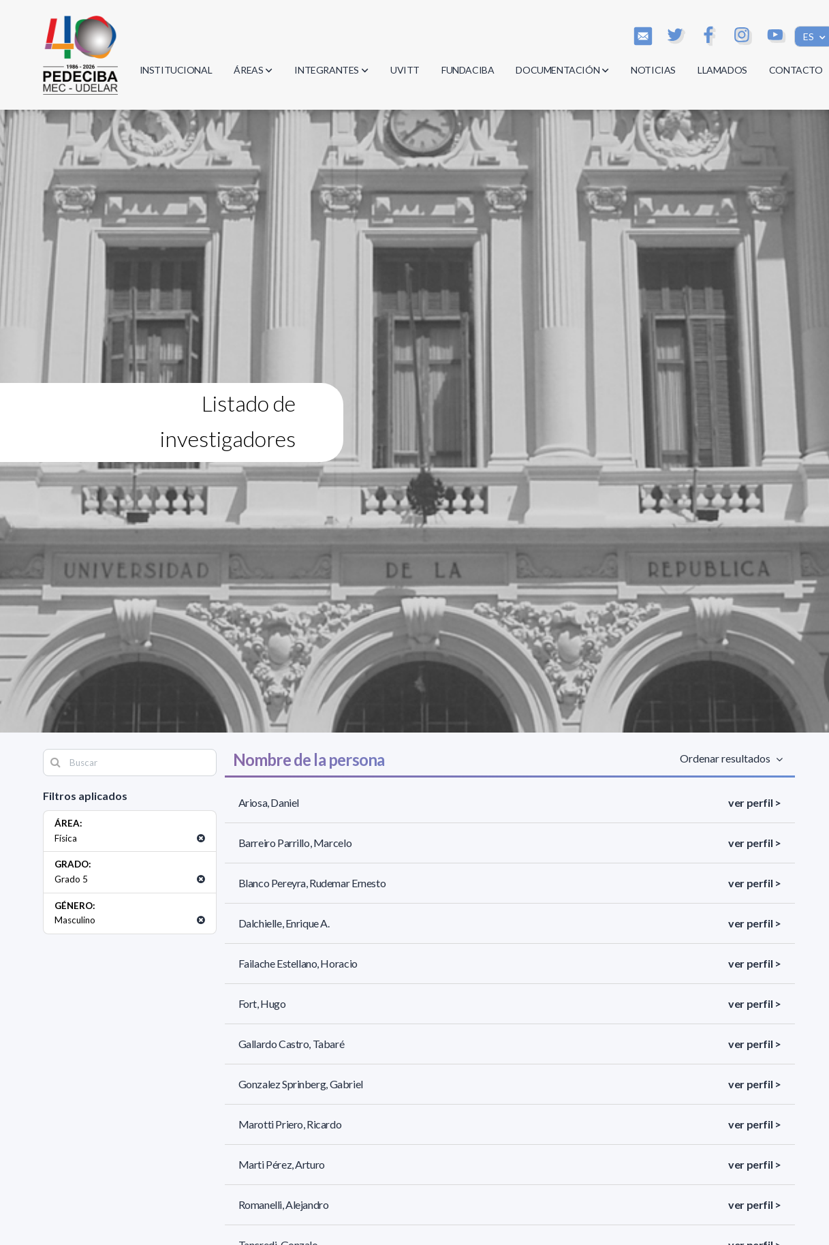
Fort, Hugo (262, 1003)
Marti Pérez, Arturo (281, 1164)
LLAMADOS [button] (722, 70)
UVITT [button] (405, 70)
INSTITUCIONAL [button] (176, 70)
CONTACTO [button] (796, 70)
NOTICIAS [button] (653, 70)
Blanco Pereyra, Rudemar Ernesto (312, 882)
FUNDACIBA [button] (467, 70)
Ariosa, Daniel (268, 802)
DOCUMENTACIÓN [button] (562, 70)
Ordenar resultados (727, 758)
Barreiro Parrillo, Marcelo (295, 842)
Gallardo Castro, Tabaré (291, 1043)
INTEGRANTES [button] (331, 70)
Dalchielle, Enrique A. (284, 923)
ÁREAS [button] (253, 70)
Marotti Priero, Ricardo (290, 1124)
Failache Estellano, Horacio (298, 963)
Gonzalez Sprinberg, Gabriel (300, 1083)
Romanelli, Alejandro (283, 1204)
